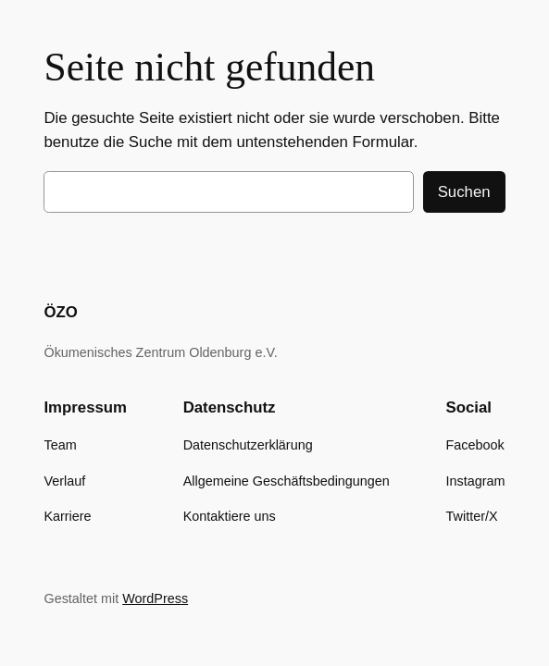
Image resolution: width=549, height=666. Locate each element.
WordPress (155, 598)
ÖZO (60, 312)
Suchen (464, 192)
